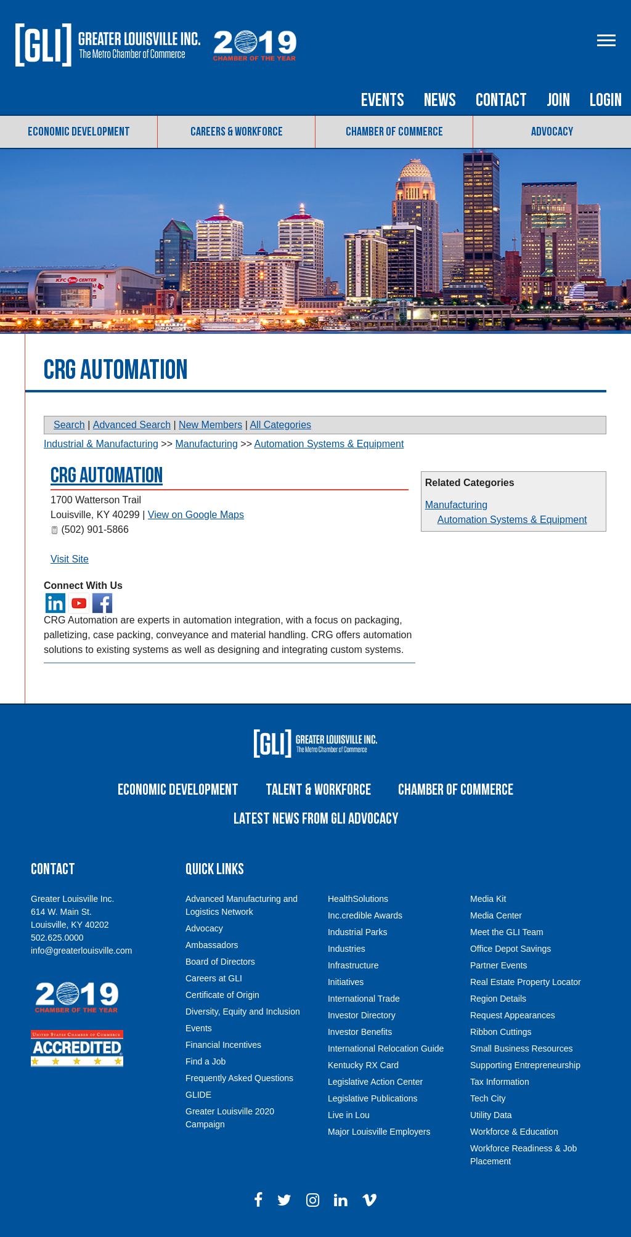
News (440, 100)
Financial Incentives (223, 1045)
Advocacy (552, 131)
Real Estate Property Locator (525, 982)
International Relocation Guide (386, 1048)
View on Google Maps (196, 514)
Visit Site (70, 559)
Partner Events (498, 965)
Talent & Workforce (318, 790)
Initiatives (346, 982)
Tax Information (499, 1082)
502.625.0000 (57, 938)
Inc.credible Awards (365, 915)
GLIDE (198, 1095)
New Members (210, 425)
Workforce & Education (514, 1132)
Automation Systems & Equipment (512, 519)
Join (558, 100)
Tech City (488, 1098)
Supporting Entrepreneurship (525, 1065)
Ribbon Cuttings (501, 1032)
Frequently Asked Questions (239, 1078)
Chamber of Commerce (394, 131)
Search (69, 425)
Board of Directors (220, 962)
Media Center (496, 915)
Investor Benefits (360, 1032)
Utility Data (491, 1115)
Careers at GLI (213, 978)
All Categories (280, 425)
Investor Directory (362, 1015)
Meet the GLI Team (506, 932)
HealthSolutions (358, 899)
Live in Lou (349, 1115)
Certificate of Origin (222, 995)
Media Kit (488, 899)
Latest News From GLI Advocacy (316, 819)
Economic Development (79, 131)
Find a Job (205, 1061)
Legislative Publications (373, 1098)
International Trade (364, 999)
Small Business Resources (521, 1048)
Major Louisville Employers (379, 1132)
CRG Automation (107, 476)
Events (382, 100)
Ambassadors (211, 945)
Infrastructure (353, 965)
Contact (501, 100)
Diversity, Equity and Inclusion (242, 1011)
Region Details (498, 999)
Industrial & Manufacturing (101, 444)
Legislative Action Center (375, 1082)
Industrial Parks (357, 932)
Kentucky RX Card (363, 1065)
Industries (346, 949)
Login (606, 100)
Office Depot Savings (510, 949)
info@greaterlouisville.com (81, 950)
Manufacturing (456, 505)
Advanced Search (132, 425)
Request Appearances (512, 1015)
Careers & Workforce (236, 131)
